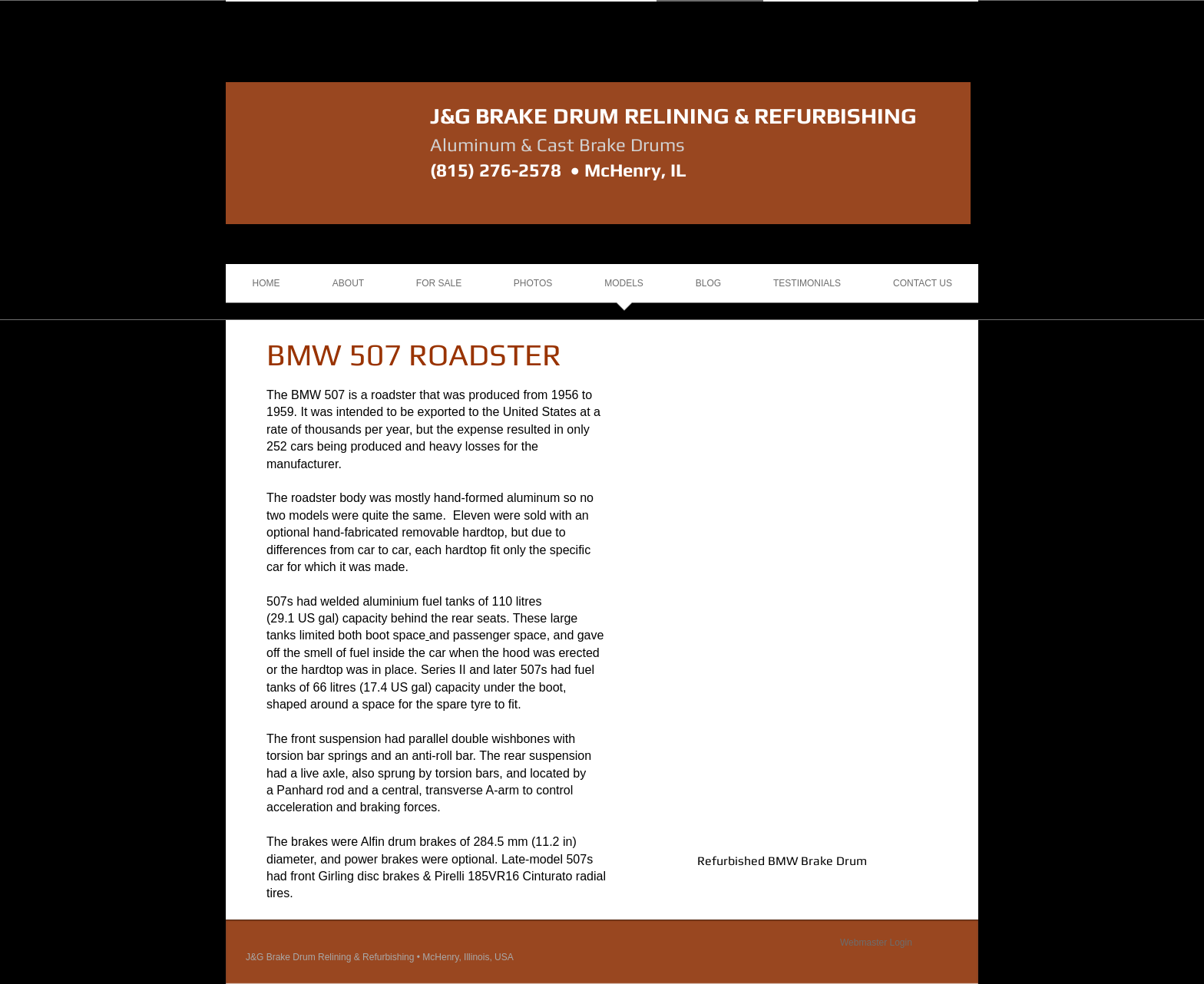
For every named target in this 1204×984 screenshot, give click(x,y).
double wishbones (501, 738)
